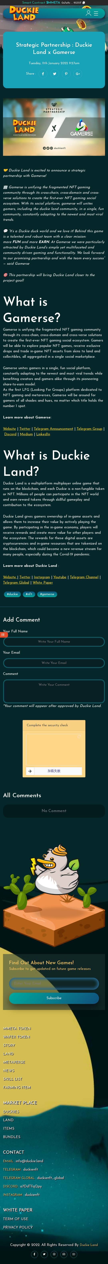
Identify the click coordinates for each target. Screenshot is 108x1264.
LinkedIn (43, 434)
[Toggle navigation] (94, 13)
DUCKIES (11, 1112)
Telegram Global (16, 583)
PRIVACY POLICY (18, 1228)
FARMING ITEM (17, 1088)
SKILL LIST (12, 1079)
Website (9, 429)
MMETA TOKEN (17, 1029)
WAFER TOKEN (16, 1037)
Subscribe (54, 998)
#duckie (12, 594)
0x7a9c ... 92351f (51, 2)
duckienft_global (50, 1178)
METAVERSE (14, 1062)
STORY (9, 1045)
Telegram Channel (84, 577)
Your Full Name (15, 631)
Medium (26, 434)
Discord (10, 434)
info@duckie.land (29, 1161)
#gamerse (47, 594)
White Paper (43, 583)
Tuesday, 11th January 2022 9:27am (54, 63)
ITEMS (8, 1129)
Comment (10, 674)
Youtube (59, 577)
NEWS (8, 1071)
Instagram (42, 577)
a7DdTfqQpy (31, 1186)
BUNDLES (11, 1137)
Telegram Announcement (53, 429)
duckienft (30, 1170)
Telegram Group (89, 429)
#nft (29, 594)
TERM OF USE (15, 1219)
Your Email (11, 653)
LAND (8, 1054)
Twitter (24, 429)
